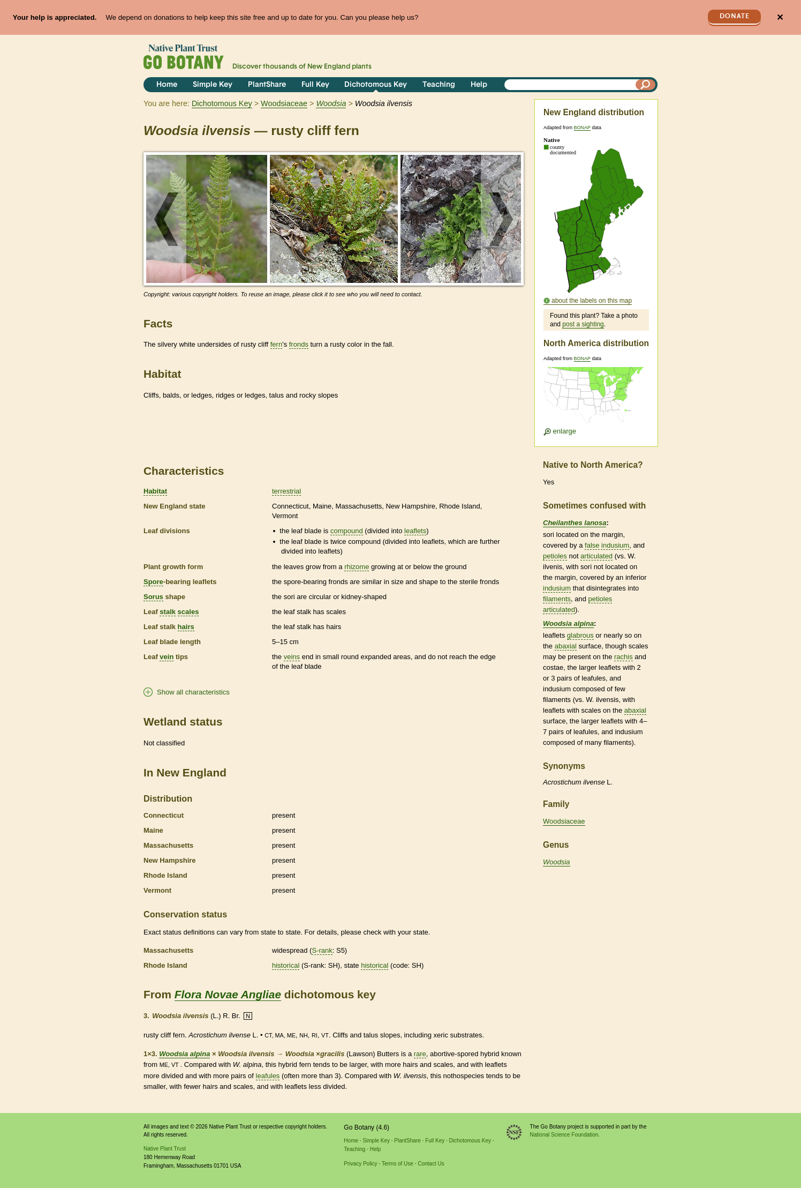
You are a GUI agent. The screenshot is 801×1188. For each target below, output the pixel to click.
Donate (735, 16)
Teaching (438, 85)
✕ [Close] (779, 17)
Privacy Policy (360, 1164)
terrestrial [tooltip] (286, 491)
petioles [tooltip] (555, 556)
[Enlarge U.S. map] (595, 398)
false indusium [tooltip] (607, 545)
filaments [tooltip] (557, 599)
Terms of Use (397, 1164)
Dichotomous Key (375, 85)
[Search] (646, 84)
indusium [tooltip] (557, 588)
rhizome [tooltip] (356, 567)
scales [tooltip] (188, 612)
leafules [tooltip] (268, 1076)
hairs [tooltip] (186, 627)
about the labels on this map (591, 300)
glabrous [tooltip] (580, 635)
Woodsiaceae (284, 103)
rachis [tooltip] (623, 657)
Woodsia (556, 862)
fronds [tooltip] (298, 344)
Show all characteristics (193, 692)
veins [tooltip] (292, 657)
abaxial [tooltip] (566, 646)
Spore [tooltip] (153, 582)
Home (166, 85)
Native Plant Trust (164, 1149)
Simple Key (212, 85)
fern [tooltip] (276, 344)
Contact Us (431, 1164)
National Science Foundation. (565, 1135)
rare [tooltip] (420, 1054)
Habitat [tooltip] (155, 491)
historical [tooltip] (285, 965)
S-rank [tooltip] (322, 950)
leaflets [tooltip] (415, 531)
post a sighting (582, 324)
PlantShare (267, 85)
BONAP (582, 127)
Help (479, 85)
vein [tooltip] (166, 657)
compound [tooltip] (346, 531)
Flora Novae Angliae (228, 994)
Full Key (315, 85)
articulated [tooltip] (596, 556)
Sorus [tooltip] (153, 597)
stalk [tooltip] (168, 612)
